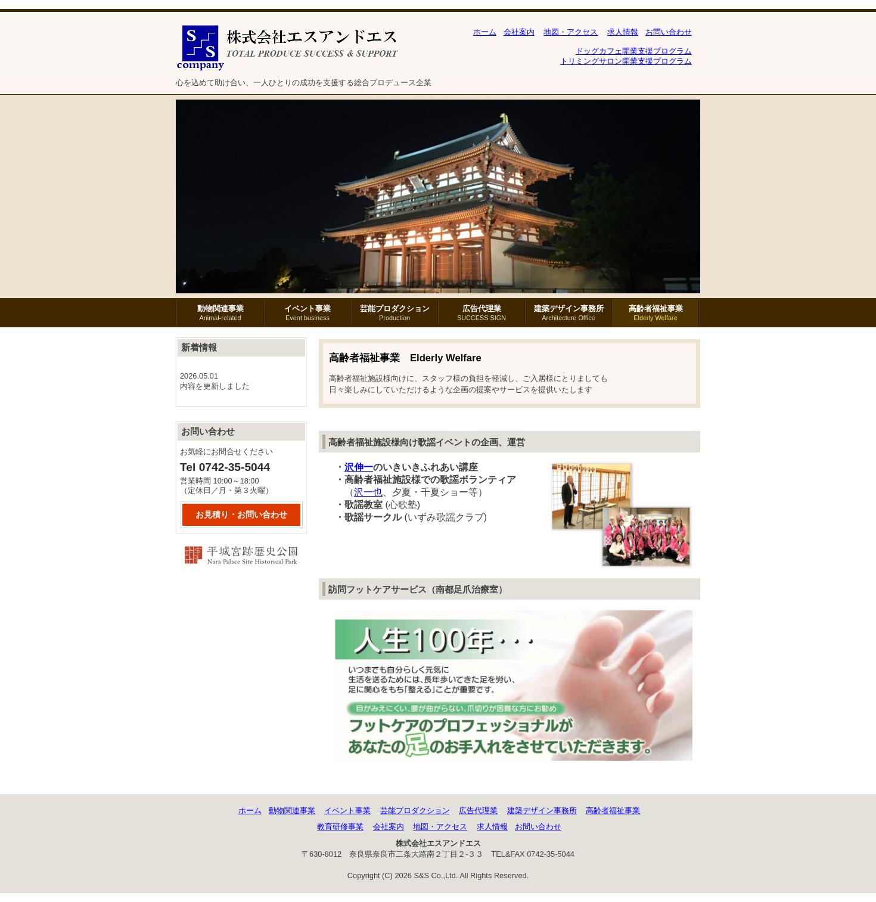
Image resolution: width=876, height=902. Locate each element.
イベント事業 (307, 313)
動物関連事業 (220, 313)
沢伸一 (358, 467)
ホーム (484, 31)
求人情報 (622, 31)
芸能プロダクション (394, 313)
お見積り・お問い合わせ (241, 514)
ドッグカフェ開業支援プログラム (634, 51)
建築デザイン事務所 (568, 313)
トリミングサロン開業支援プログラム (626, 61)
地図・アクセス (570, 31)
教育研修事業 (340, 826)
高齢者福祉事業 (655, 313)
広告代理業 (481, 313)
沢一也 (368, 492)
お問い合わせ (668, 31)
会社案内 (519, 31)
